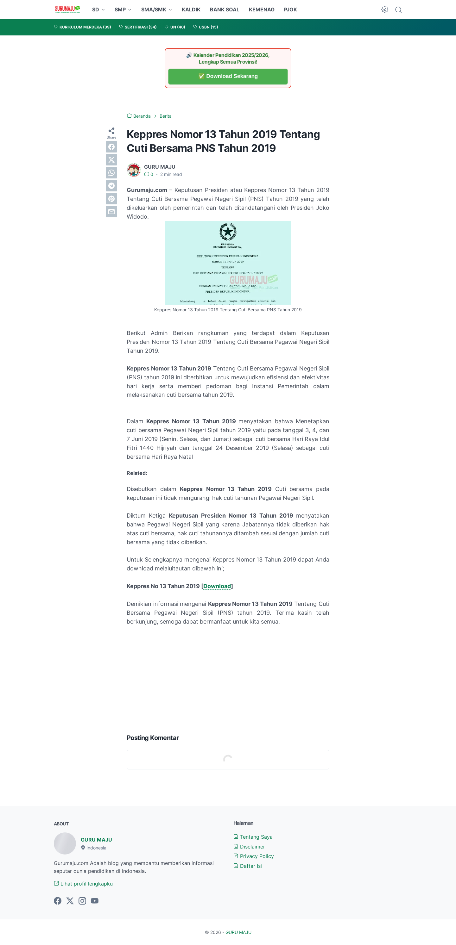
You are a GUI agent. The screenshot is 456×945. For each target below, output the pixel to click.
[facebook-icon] (57, 901)
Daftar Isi (247, 866)
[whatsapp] (111, 172)
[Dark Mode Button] (385, 9)
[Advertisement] (228, 678)
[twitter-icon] (70, 901)
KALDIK (191, 9)
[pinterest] (111, 198)
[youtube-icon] (94, 901)
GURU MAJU (96, 839)
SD (95, 9)
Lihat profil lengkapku (83, 883)
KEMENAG (262, 9)
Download (217, 586)
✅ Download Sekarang (228, 76)
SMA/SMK (153, 9)
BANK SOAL (224, 9)
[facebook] (111, 146)
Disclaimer (249, 846)
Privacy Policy (253, 856)
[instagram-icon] (82, 901)
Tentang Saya (253, 837)
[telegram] (111, 185)
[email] (111, 211)
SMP (120, 9)
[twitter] (111, 159)
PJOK (290, 9)
